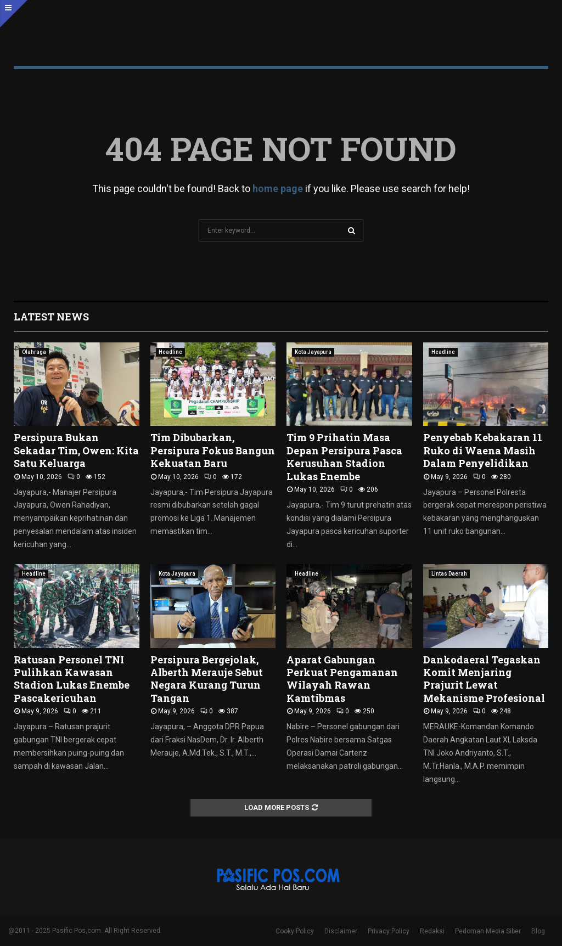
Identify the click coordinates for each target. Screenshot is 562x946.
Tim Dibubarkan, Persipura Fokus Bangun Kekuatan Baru (212, 450)
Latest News (51, 316)
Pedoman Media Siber (488, 931)
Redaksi (432, 931)
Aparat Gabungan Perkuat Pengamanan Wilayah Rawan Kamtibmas (342, 679)
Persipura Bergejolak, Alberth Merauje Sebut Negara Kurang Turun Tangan (206, 679)
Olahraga (34, 352)
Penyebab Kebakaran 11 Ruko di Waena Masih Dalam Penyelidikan (482, 450)
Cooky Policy (295, 931)
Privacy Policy (388, 931)
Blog (538, 931)
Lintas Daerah (449, 574)
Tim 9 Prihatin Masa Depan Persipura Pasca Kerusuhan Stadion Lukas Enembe (344, 456)
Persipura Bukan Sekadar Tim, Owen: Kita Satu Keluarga (76, 450)
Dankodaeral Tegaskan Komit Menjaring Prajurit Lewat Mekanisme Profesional (485, 679)
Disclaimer (340, 931)
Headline (170, 352)
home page (277, 188)
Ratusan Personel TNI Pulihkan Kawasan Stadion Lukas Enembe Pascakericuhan (72, 679)
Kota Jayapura (313, 352)
